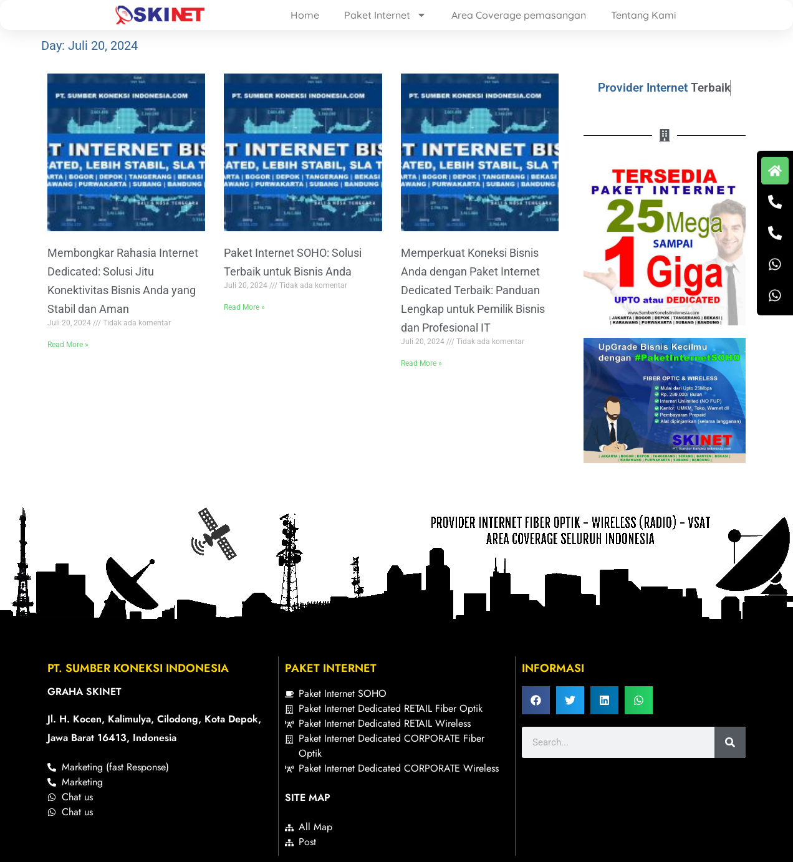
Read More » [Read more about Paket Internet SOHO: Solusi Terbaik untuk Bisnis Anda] (244, 307)
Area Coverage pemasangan (518, 15)
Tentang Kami (643, 15)
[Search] (730, 742)
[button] (536, 700)
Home (305, 15)
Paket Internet (385, 15)
